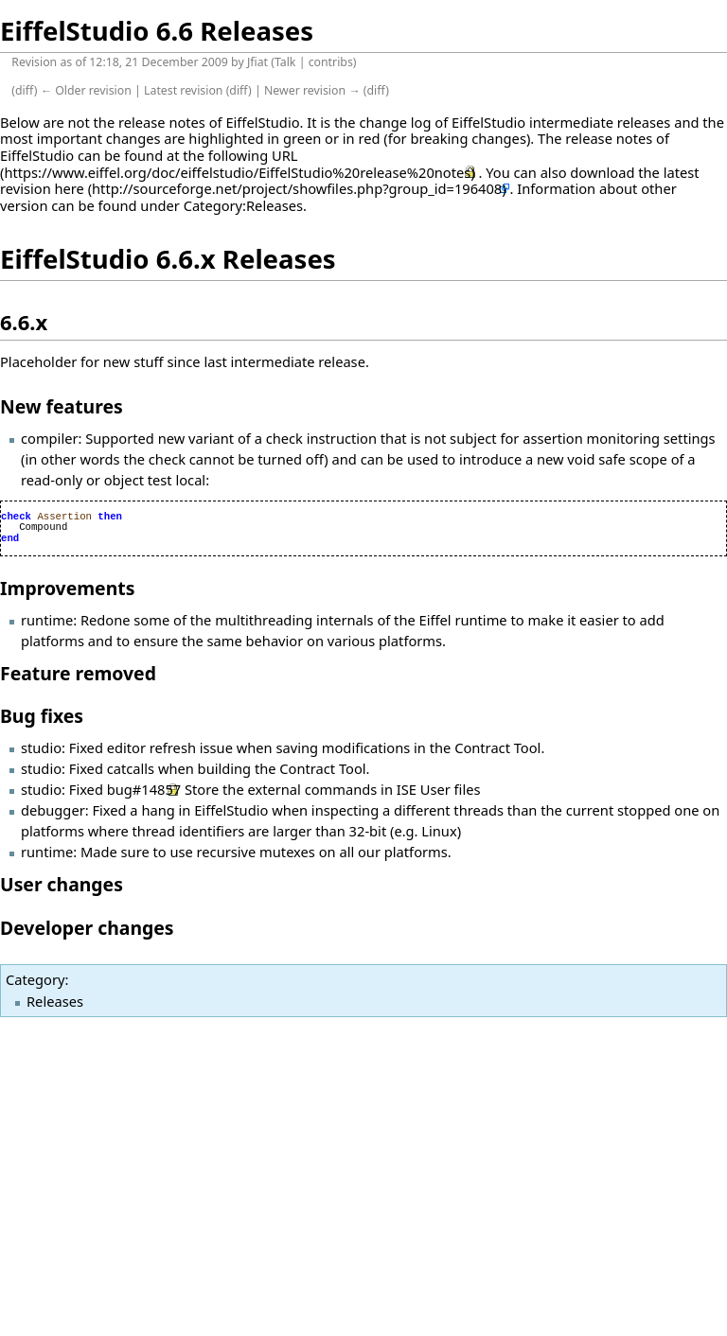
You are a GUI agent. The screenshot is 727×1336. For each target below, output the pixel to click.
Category (35, 979)
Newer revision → (312, 90)
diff (24, 90)
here (69, 188)
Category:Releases (243, 205)
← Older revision (86, 90)
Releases (55, 1001)
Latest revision (183, 90)
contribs (331, 62)
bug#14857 (144, 789)
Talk (285, 62)
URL (285, 155)
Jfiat (257, 62)
